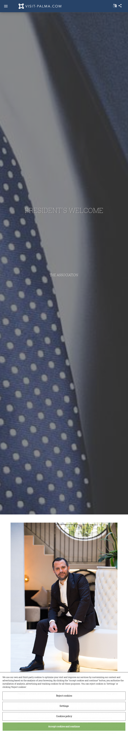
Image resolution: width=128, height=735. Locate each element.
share (120, 6)
